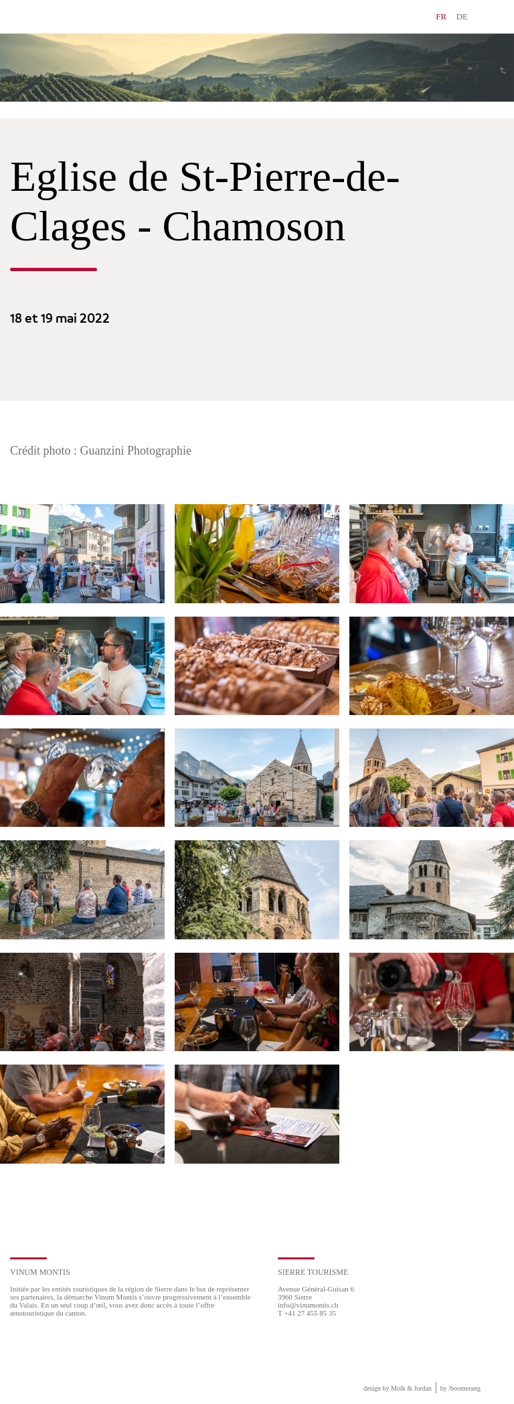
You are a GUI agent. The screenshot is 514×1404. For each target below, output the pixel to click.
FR (441, 16)
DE (462, 16)
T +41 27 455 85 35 (307, 1313)
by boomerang (460, 1388)
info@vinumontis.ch (308, 1305)
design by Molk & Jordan (397, 1388)
